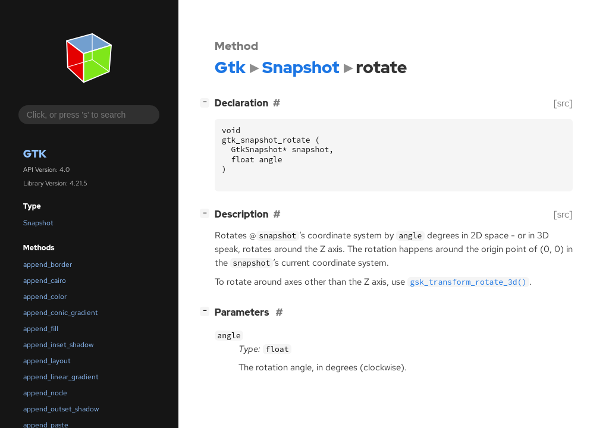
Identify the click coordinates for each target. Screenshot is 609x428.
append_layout (47, 361)
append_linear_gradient (61, 377)
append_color (45, 296)
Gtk (34, 153)
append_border (47, 264)
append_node (45, 393)
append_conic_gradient (60, 312)
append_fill (40, 328)
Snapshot (38, 223)
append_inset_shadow (58, 345)
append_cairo (44, 280)
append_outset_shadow (61, 409)
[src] (563, 103)
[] (207, 102)
